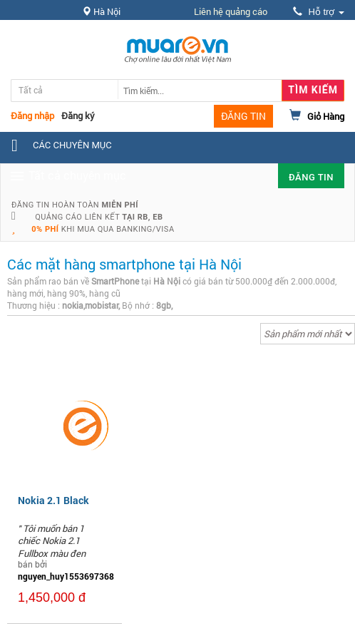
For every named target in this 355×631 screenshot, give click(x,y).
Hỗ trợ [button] (318, 11)
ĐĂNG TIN (243, 116)
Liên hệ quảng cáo (230, 11)
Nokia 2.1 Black (53, 500)
